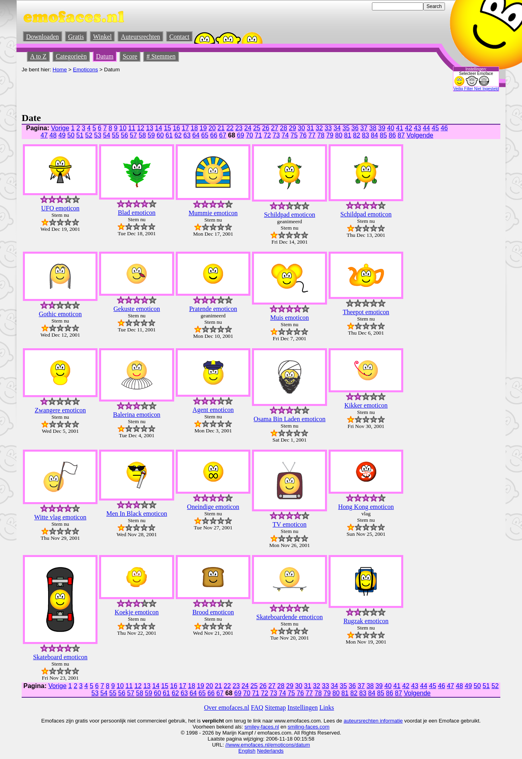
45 (435, 128)
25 (256, 128)
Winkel (102, 36)
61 (169, 135)
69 (240, 135)
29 (292, 128)
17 (185, 128)
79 (329, 135)
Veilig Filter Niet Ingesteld (476, 89)
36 (355, 128)
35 (346, 128)
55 (115, 135)
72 (267, 135)
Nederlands (270, 751)
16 (176, 128)
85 (383, 135)
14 (158, 128)
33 (328, 128)
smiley (251, 727)
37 (364, 128)
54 (106, 135)
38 (372, 128)
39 (382, 128)
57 (133, 135)
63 (187, 135)
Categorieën (71, 56)
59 (151, 135)
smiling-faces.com (308, 727)
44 (426, 128)
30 (301, 128)
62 (178, 135)
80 (338, 135)
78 (321, 135)
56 (124, 135)
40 (390, 128)
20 (212, 128)
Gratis (76, 36)
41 (399, 128)
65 (205, 135)
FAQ (257, 707)
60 (160, 135)
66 (213, 135)
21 (221, 128)
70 (249, 135)
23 (239, 128)
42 (408, 128)
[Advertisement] (168, 91)
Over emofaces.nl (226, 707)
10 (122, 128)
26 (265, 128)
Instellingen (303, 707)
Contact (179, 36)
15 (167, 128)
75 (294, 135)
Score (130, 56)
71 (258, 135)
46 (444, 128)
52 (88, 135)
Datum (105, 56)
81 (347, 135)
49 (62, 135)
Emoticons (85, 70)
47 (44, 135)
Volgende (419, 135)
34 (337, 128)
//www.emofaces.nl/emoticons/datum (267, 745)
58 (142, 135)
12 (140, 128)
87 (401, 135)
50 (71, 135)
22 (230, 128)
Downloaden (42, 36)
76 (303, 135)
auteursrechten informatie (372, 721)
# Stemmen (160, 56)
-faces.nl (269, 727)
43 (417, 128)
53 (98, 135)
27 (274, 128)
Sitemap (275, 707)
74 (285, 135)
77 (312, 135)
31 (310, 128)
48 (53, 135)
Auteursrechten (140, 36)
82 (356, 135)
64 (195, 135)
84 (374, 135)
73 (276, 135)
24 (248, 128)
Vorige (60, 128)
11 (132, 128)
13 (149, 128)
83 (365, 135)
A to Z (38, 56)
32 (319, 128)
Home (60, 70)
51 (79, 135)
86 (392, 135)
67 (222, 135)
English (247, 751)
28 (283, 128)
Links (326, 707)
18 (194, 128)
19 (203, 128)
